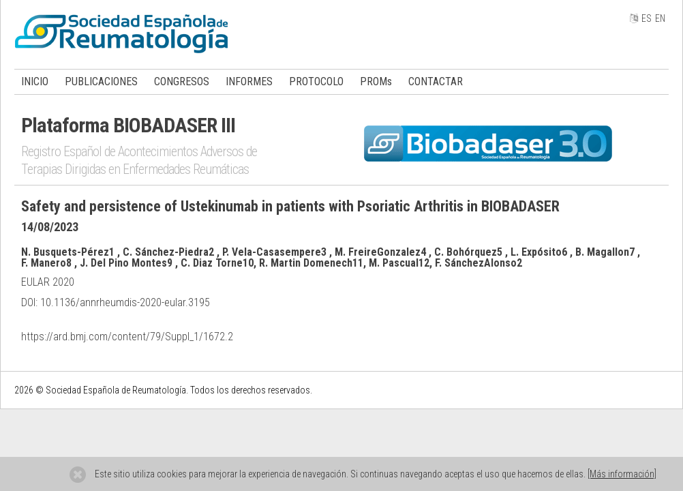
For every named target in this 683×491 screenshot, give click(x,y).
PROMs (376, 81)
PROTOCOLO (316, 81)
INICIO (34, 81)
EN (660, 18)
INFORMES (249, 81)
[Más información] (622, 473)
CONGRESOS (181, 81)
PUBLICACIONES (101, 81)
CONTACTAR (435, 81)
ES (646, 18)
